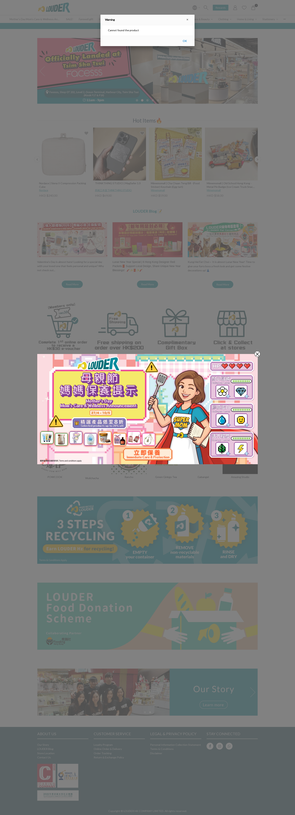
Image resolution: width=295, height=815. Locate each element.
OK (185, 41)
